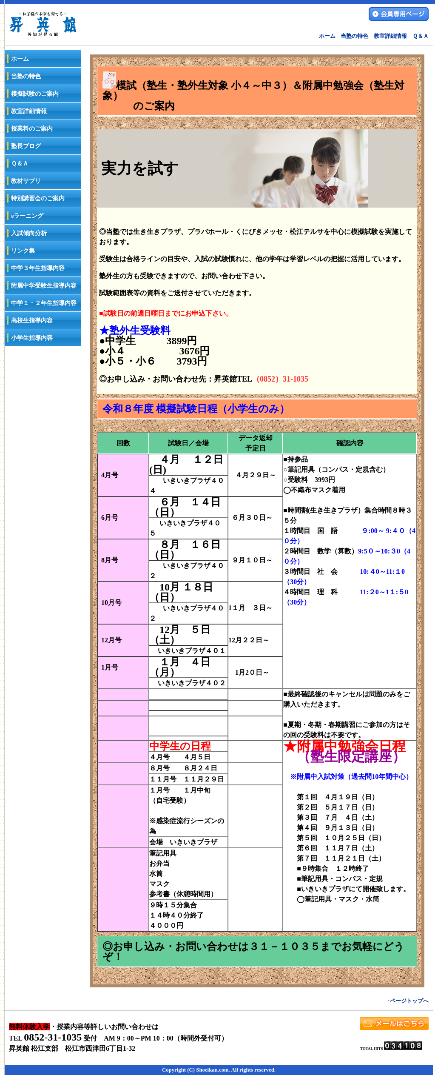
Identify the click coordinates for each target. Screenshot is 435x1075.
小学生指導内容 (32, 337)
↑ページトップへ (408, 1001)
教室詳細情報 (390, 36)
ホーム (327, 36)
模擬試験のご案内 (35, 93)
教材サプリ (26, 180)
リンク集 (23, 250)
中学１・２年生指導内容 (44, 302)
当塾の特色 (354, 36)
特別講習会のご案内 (38, 198)
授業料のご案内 (32, 128)
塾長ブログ (26, 146)
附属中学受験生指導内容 (44, 285)
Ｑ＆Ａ (420, 36)
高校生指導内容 (32, 320)
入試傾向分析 (29, 233)
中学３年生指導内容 (38, 268)
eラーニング (27, 215)
